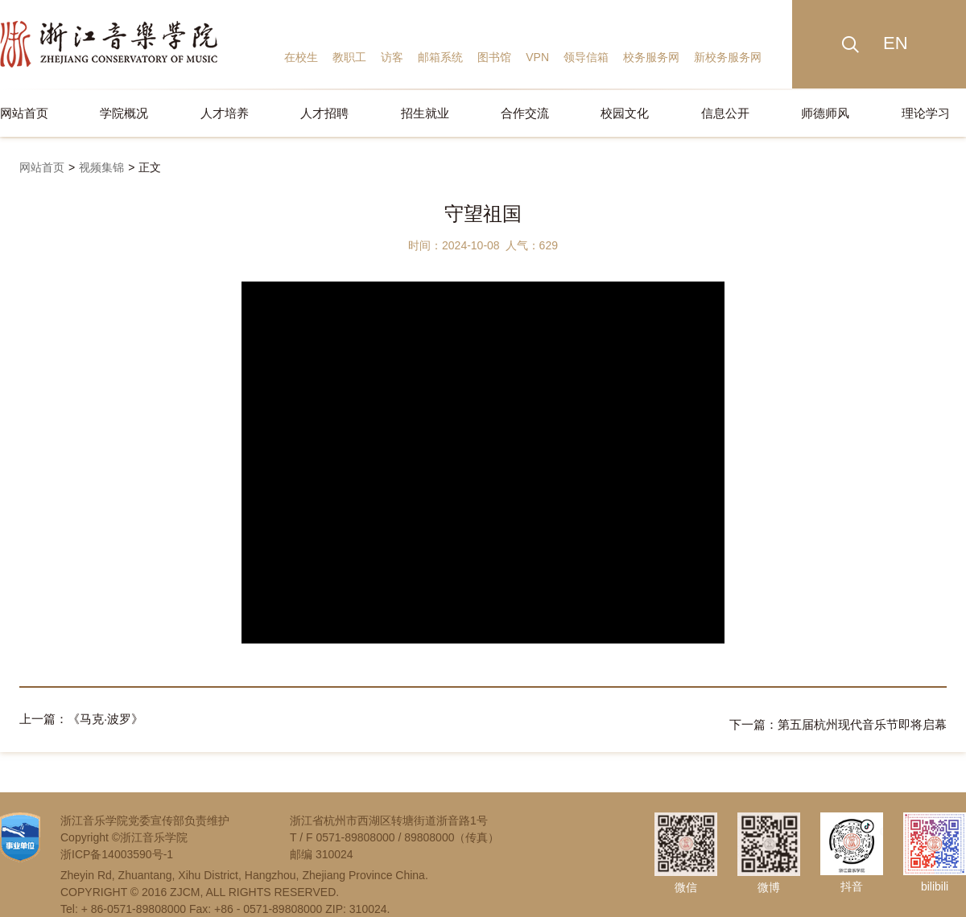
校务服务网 (651, 57)
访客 (392, 57)
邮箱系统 (440, 57)
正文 (149, 167)
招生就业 (425, 113)
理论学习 (926, 113)
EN (895, 43)
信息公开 (725, 113)
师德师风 (825, 113)
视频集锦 (101, 167)
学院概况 (124, 113)
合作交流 (525, 113)
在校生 (301, 57)
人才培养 (224, 113)
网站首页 (24, 113)
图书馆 (494, 57)
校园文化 (625, 113)
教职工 (349, 57)
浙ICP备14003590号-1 (116, 848)
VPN (537, 57)
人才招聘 (324, 113)
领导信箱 (586, 57)
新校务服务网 (728, 57)
